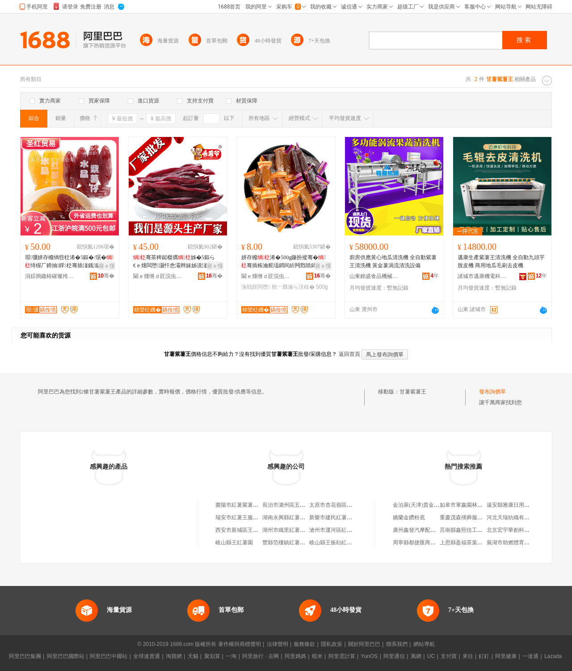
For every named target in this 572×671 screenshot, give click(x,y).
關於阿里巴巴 (364, 644)
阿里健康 (506, 656)
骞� (106, 276)
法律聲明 (277, 644)
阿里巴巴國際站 (65, 656)
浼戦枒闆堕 (255, 287)
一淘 (231, 656)
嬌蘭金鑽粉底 (409, 517)
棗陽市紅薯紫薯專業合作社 (247, 505)
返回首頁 (349, 354)
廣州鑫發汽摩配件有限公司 (425, 530)
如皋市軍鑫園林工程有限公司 (474, 505)
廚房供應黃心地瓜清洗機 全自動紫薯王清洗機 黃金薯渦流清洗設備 (393, 261)
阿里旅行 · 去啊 (260, 656)
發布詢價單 (492, 392)
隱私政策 (331, 644)
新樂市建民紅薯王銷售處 (338, 517)
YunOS (369, 656)
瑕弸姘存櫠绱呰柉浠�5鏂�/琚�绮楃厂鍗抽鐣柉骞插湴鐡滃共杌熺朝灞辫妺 (69, 261)
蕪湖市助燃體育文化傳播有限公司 (527, 542)
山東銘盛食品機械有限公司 (374, 276)
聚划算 (212, 656)
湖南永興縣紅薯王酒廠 (289, 517)
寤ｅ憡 (107, 266)
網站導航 (424, 644)
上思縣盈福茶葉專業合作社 (472, 542)
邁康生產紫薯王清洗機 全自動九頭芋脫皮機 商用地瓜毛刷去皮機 (501, 261)
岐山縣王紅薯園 (234, 542)
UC (431, 656)
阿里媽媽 (295, 656)
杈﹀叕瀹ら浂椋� (293, 287)
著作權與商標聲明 (239, 644)
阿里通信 (394, 656)
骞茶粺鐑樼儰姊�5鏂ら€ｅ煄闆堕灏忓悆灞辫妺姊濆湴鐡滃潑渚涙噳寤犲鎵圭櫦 (175, 261)
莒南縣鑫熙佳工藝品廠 (466, 530)
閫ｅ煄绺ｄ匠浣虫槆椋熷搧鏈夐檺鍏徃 (157, 276)
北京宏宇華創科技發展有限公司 (524, 530)
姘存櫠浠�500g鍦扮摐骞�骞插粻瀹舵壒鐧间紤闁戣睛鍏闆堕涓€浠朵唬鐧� (283, 261)
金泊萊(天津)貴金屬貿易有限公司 (432, 505)
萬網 (416, 656)
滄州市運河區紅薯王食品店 (341, 530)
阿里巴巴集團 (25, 656)
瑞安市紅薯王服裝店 (239, 517)
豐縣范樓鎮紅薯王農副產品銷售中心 (305, 542)
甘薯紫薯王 (413, 392)
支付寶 (449, 656)
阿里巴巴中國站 (108, 656)
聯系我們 (397, 644)
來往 (468, 656)
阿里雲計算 (341, 656)
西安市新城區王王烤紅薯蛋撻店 (252, 530)
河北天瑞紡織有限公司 (513, 517)
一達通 (530, 656)
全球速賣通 (146, 656)
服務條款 (304, 644)
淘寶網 (174, 656)
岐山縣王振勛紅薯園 (333, 542)
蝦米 (317, 656)
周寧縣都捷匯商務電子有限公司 (430, 542)
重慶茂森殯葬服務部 (464, 517)
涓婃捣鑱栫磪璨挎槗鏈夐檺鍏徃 (49, 276)
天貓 (193, 656)
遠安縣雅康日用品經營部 (516, 505)
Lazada (553, 656)
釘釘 (484, 656)
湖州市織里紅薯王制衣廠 (291, 530)
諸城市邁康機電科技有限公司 (482, 276)
